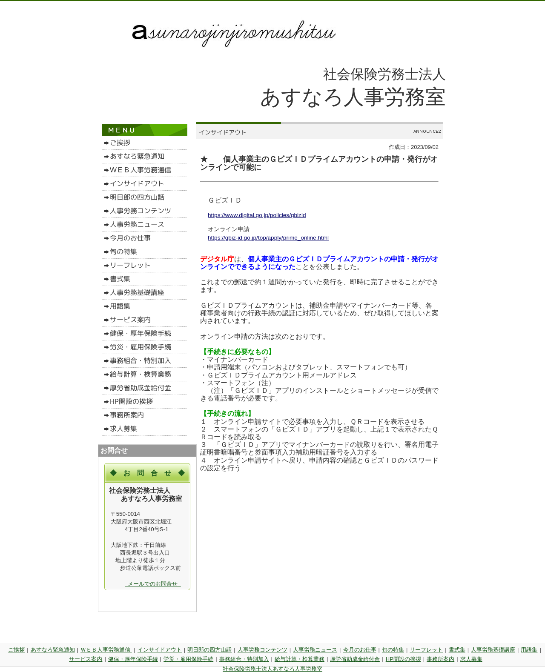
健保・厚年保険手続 (133, 659)
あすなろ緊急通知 (53, 649)
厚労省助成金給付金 (355, 659)
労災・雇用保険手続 (188, 659)
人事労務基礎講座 (493, 649)
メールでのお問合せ (153, 583)
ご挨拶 (16, 649)
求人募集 (471, 659)
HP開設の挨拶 (403, 659)
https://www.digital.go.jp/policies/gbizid (257, 215)
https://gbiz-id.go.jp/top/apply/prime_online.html (268, 237)
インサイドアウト (160, 649)
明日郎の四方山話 (209, 649)
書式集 (457, 649)
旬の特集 (393, 649)
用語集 (529, 649)
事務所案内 (440, 659)
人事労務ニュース (315, 649)
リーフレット (426, 649)
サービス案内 (85, 659)
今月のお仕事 (359, 649)
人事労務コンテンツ (262, 649)
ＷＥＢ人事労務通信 (106, 649)
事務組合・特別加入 (244, 659)
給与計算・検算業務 (299, 659)
